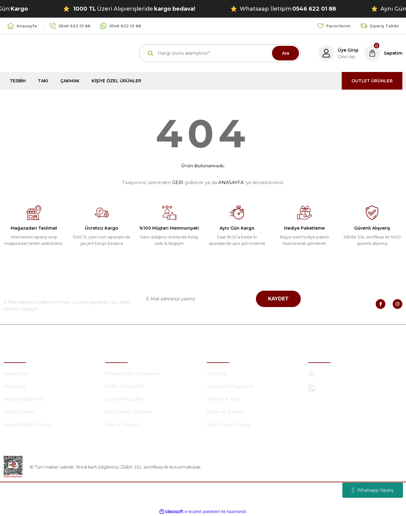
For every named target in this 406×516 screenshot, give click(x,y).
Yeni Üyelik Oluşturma (230, 386)
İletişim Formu (19, 412)
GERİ (177, 182)
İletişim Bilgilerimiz (23, 399)
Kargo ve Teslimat (226, 412)
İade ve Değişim (122, 424)
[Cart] (383, 53)
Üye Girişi (216, 373)
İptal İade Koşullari (124, 399)
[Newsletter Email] (220, 299)
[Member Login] (338, 53)
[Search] (220, 53)
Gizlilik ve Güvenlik (124, 386)
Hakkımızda (16, 373)
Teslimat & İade (223, 399)
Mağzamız (15, 386)
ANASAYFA (231, 182)
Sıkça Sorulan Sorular (228, 424)
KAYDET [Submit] (278, 299)
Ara (285, 53)
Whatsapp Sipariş (373, 490)
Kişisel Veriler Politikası (128, 412)
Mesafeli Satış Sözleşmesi (132, 373)
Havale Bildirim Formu (27, 424)
